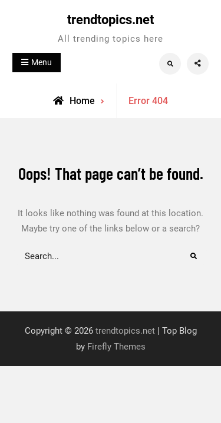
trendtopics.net (110, 19)
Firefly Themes (116, 346)
